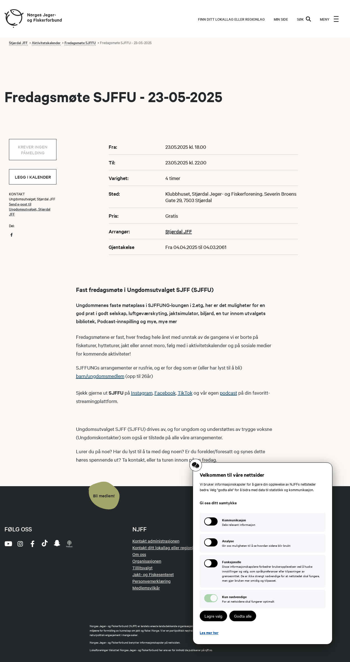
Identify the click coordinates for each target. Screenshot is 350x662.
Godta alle (242, 616)
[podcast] (69, 544)
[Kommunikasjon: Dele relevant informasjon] (262, 522)
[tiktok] (44, 544)
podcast (228, 392)
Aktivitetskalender (46, 42)
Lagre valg (213, 616)
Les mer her (209, 632)
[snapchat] (57, 544)
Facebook (165, 392)
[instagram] (20, 544)
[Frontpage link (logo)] (13, 19)
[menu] (329, 19)
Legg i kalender (33, 177)
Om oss (139, 554)
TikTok (185, 392)
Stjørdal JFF (18, 42)
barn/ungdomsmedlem (100, 376)
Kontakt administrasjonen (155, 541)
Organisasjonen (146, 561)
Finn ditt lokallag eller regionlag (231, 18)
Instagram (142, 392)
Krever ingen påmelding (32, 149)
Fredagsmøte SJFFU (80, 42)
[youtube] (8, 544)
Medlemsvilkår (146, 588)
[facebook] (32, 544)
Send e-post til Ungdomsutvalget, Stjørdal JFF (29, 208)
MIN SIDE (281, 18)
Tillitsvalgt (142, 567)
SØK (304, 18)
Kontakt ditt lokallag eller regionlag (165, 547)
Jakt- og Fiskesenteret (153, 574)
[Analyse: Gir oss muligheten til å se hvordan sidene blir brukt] (262, 543)
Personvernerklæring (151, 581)
